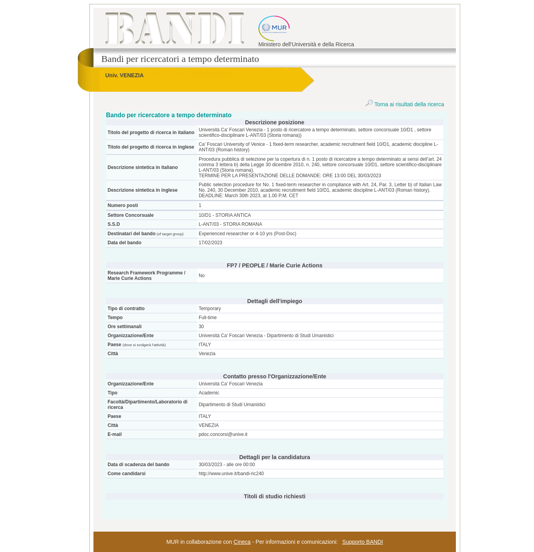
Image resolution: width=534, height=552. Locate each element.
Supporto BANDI (362, 542)
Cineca (242, 542)
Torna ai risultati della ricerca (404, 104)
